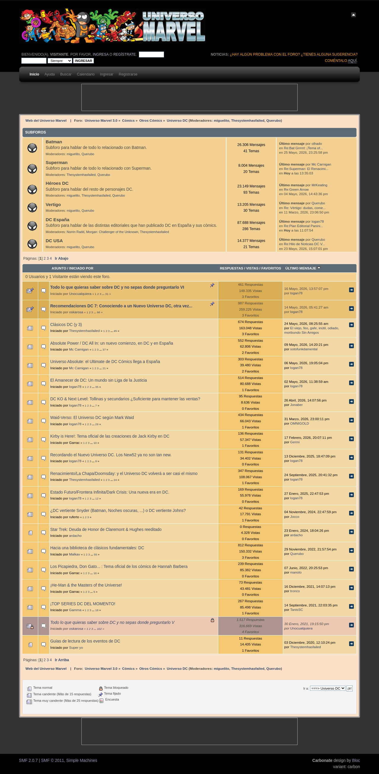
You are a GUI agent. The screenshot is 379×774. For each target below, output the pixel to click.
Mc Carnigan (321, 164)
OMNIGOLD (299, 423)
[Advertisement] (189, 97)
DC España (57, 219)
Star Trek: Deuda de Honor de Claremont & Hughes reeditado (106, 529)
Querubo (273, 120)
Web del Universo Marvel (46, 120)
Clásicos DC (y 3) (66, 324)
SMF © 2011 (52, 760)
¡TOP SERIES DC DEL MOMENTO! (82, 604)
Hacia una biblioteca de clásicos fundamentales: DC (97, 548)
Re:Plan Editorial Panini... (303, 226)
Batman (54, 141)
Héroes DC (57, 183)
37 (104, 349)
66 (98, 312)
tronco (295, 591)
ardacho (75, 535)
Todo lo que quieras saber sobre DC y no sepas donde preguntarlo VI (117, 287)
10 (95, 442)
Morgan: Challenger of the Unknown (112, 232)
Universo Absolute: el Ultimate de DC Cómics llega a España (105, 361)
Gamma (75, 610)
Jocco (294, 516)
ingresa (100, 54)
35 (97, 386)
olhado (316, 143)
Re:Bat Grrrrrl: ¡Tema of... (303, 148)
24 (115, 479)
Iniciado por (81, 268)
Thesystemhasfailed (247, 120)
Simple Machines (81, 760)
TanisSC (296, 609)
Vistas (252, 268)
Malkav (74, 554)
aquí (352, 61)
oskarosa (76, 312)
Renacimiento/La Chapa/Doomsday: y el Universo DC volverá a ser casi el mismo (124, 473)
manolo (295, 572)
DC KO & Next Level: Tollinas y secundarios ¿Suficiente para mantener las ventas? (125, 399)
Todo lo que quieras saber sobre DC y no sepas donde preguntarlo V (112, 622)
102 (99, 628)
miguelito (221, 120)
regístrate (124, 54)
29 (97, 424)
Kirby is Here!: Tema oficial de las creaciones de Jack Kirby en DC (109, 436)
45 (115, 331)
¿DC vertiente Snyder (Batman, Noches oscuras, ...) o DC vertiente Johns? (118, 510)
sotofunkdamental (303, 349)
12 (97, 498)
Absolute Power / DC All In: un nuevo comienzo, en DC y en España (111, 343)
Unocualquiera (80, 294)
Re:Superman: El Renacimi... (306, 169)
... (103, 294)
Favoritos (271, 268)
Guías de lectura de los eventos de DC (85, 641)
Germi (295, 442)
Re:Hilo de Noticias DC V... (304, 244)
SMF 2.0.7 (28, 760)
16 (95, 573)
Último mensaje (303, 268)
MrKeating (319, 185)
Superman (57, 162)
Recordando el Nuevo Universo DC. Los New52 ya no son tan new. (111, 455)
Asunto (59, 268)
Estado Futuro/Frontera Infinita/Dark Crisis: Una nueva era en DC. (109, 492)
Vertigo (53, 204)
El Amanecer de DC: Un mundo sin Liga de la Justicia (98, 380)
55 (95, 554)
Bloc (356, 760)
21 (104, 368)
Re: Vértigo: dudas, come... (305, 208)
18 (97, 610)
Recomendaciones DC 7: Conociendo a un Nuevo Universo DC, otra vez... (121, 306)
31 (106, 294)
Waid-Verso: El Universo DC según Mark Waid (92, 417)
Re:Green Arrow (296, 189)
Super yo (76, 647)
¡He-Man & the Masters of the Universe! (86, 585)
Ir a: (306, 688)
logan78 (317, 221)
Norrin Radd (75, 232)
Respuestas (231, 268)
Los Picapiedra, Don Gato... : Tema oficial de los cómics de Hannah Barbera (119, 566)
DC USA (54, 240)
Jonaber (296, 405)
